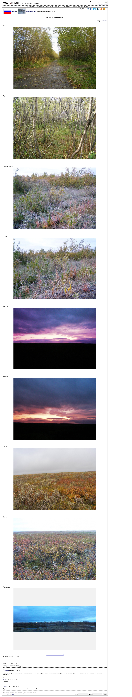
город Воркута (27, 11)
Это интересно (65, 6)
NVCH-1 (5, 679)
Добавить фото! (103, 4)
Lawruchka (6, 670)
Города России (30, 6)
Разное (57, 6)
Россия (9, 11)
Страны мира (40, 6)
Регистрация (10, 694)
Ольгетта (5, 686)
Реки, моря (49, 6)
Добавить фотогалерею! (80, 6)
